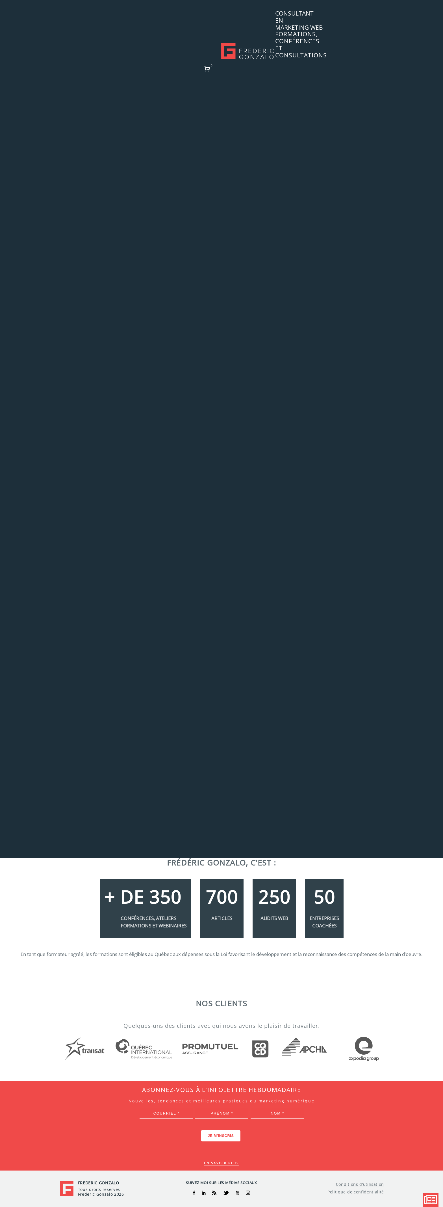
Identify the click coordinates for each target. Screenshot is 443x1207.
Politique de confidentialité (355, 1192)
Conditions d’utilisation (360, 1184)
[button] (367, 15)
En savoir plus (221, 1163)
